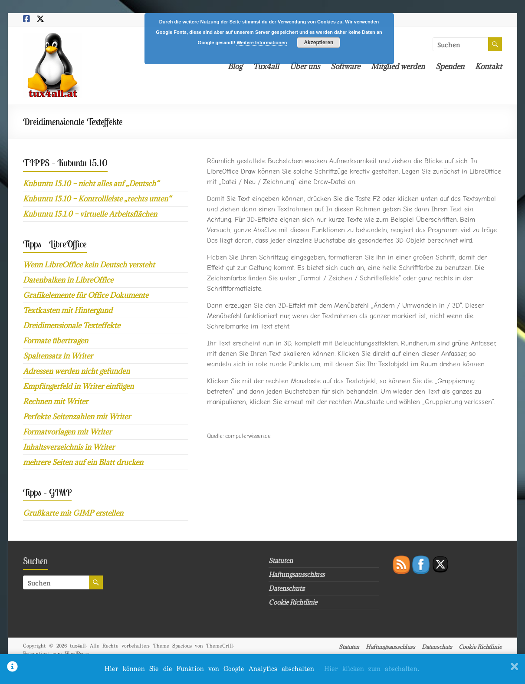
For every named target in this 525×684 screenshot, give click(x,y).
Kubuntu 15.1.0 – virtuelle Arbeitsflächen (90, 214)
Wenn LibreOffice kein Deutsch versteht (89, 265)
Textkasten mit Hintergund (67, 310)
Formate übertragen (55, 340)
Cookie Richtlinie (293, 602)
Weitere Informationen (261, 42)
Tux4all (266, 66)
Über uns (305, 66)
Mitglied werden (398, 66)
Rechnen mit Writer (55, 401)
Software (345, 66)
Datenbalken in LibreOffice (68, 280)
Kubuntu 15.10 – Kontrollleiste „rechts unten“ (97, 199)
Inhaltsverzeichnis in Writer (69, 447)
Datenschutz (287, 588)
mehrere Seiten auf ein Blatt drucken (83, 462)
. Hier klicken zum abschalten (368, 669)
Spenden (450, 66)
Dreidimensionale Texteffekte (71, 325)
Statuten (281, 560)
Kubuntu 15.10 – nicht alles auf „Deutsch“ (91, 183)
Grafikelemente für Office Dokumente (85, 295)
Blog (235, 66)
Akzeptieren (318, 42)
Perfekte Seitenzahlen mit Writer (77, 416)
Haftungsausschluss (297, 574)
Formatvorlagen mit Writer (67, 432)
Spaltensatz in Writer (58, 356)
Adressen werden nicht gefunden (76, 371)
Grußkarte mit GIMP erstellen (73, 513)
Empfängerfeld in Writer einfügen (78, 386)
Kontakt (488, 66)
